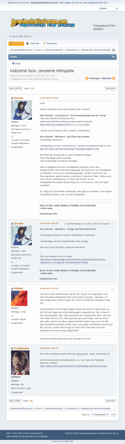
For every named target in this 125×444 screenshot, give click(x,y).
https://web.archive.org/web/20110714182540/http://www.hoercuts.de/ (73, 366)
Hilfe (76, 433)
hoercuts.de (82, 354)
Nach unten (15, 88)
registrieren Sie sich (97, 2)
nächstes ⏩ (108, 78)
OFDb (18, 63)
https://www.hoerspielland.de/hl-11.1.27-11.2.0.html (64, 124)
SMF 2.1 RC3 (11, 433)
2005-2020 (69, 441)
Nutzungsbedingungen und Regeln (92, 433)
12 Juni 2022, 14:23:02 (49, 223)
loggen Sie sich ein (73, 2)
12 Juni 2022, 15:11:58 (49, 288)
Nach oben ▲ (113, 433)
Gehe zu (85, 415)
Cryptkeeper (21, 348)
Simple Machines (36, 433)
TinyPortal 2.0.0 (57, 441)
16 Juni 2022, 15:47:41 (49, 348)
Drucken (110, 88)
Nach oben (14, 401)
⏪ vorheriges (92, 78)
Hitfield (18, 288)
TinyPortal (69, 433)
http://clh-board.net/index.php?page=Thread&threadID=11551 (69, 149)
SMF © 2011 (23, 433)
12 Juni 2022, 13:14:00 (49, 98)
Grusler (18, 98)
